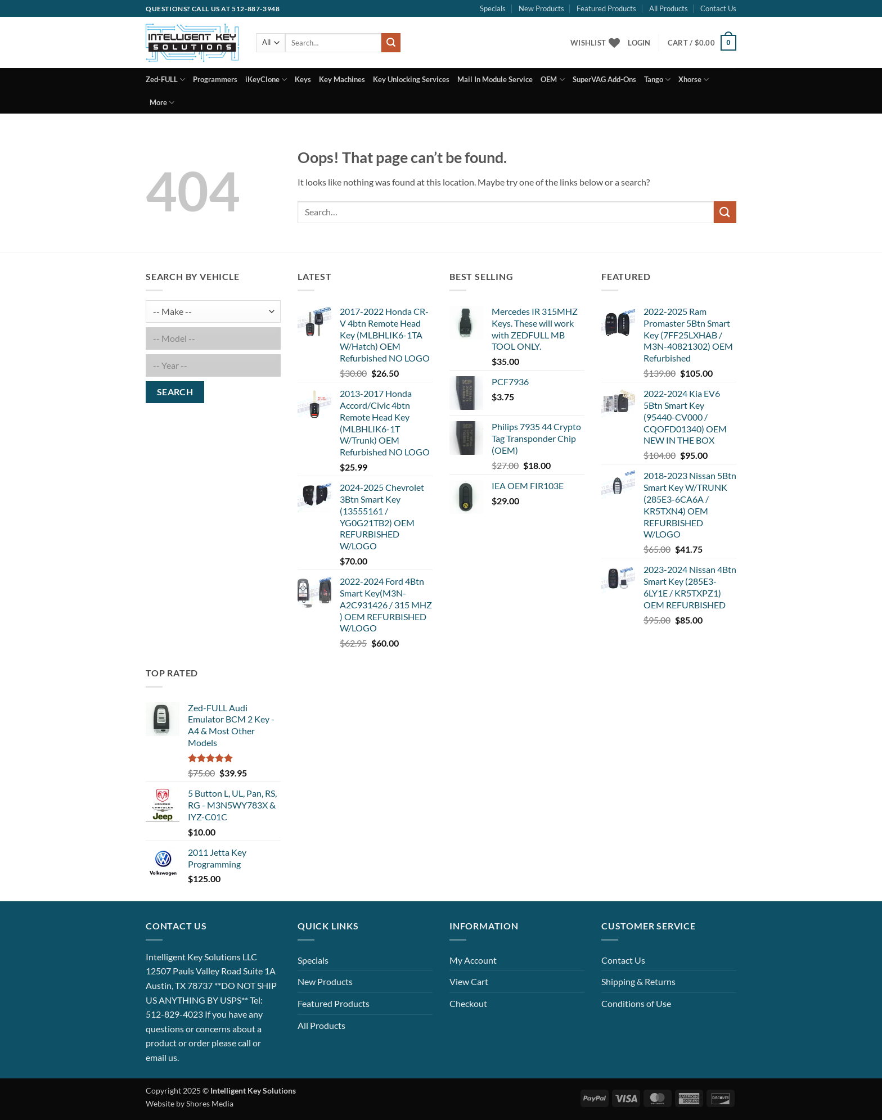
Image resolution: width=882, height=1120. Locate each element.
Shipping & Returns (638, 981)
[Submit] (390, 42)
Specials (493, 8)
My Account (473, 960)
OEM (552, 79)
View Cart (468, 981)
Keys (303, 79)
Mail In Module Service (495, 79)
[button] (639, 43)
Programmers (215, 79)
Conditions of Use (636, 1003)
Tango (657, 79)
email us (161, 1057)
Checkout (468, 1003)
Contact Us (718, 8)
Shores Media (209, 1103)
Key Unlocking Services (411, 79)
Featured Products (606, 8)
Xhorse (693, 79)
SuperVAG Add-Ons (604, 79)
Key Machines (342, 79)
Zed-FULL (165, 79)
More (162, 102)
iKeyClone (266, 79)
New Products (541, 8)
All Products (668, 8)
